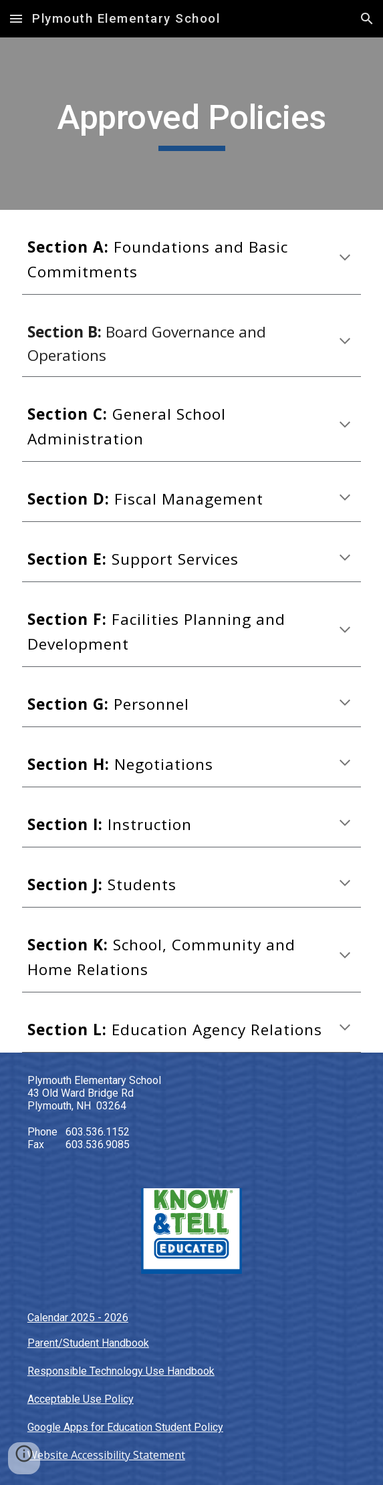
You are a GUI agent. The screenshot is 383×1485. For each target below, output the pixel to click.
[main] (191, 123)
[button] (16, 18)
